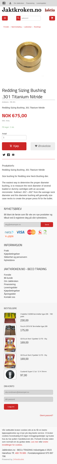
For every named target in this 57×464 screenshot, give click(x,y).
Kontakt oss (9, 297)
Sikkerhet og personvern (15, 257)
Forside (6, 27)
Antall (4, 134)
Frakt (6, 250)
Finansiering (30, 3)
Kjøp (14, 146)
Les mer (35, 442)
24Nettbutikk (18, 459)
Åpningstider (10, 294)
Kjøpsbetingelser (12, 254)
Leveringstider (41, 3)
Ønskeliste (43, 146)
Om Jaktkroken (19, 3)
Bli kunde (8, 278)
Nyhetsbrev (9, 260)
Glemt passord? (46, 415)
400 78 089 (20, 453)
